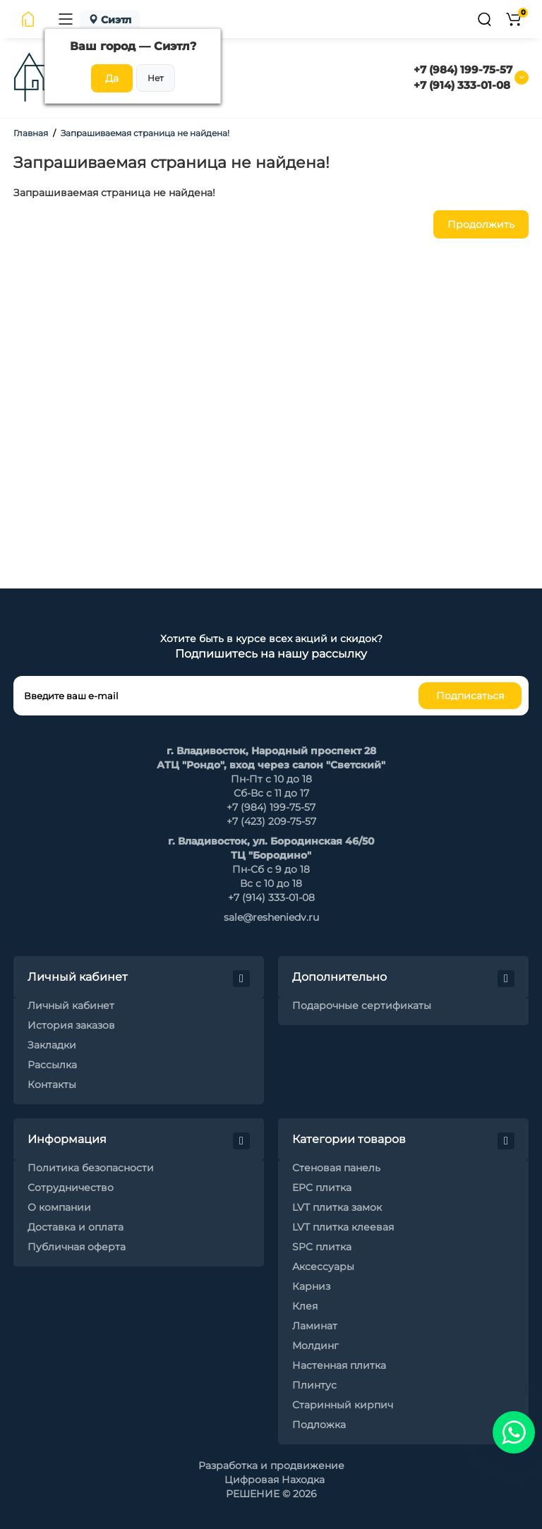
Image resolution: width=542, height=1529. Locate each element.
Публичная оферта (77, 1246)
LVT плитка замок (337, 1207)
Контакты (52, 1084)
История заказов (71, 1025)
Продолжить (480, 224)
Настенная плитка (339, 1365)
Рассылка (52, 1064)
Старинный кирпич (342, 1404)
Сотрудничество (71, 1187)
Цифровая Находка (274, 1479)
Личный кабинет (71, 1005)
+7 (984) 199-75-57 (463, 69)
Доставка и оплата (76, 1227)
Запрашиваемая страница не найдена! (145, 133)
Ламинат (314, 1325)
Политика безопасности (91, 1167)
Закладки (52, 1045)
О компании (59, 1207)
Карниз (311, 1286)
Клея (305, 1306)
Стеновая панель (336, 1167)
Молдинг (315, 1345)
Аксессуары (323, 1266)
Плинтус (314, 1385)
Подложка (319, 1424)
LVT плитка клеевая (343, 1227)
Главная (30, 133)
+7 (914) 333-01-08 (462, 85)
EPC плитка (321, 1187)
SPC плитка (321, 1246)
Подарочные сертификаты (361, 1005)
